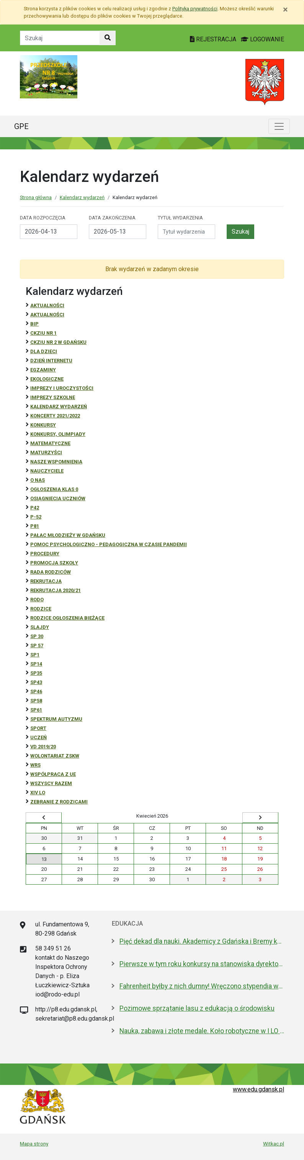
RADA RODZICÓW (50, 572)
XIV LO (37, 792)
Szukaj (240, 231)
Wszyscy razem (51, 783)
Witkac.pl (273, 1143)
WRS (35, 765)
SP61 (36, 710)
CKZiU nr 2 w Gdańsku (58, 342)
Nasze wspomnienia (56, 462)
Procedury (44, 553)
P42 (34, 507)
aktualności (47, 314)
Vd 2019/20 (43, 746)
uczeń (38, 737)
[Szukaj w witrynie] (108, 38)
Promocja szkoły (54, 563)
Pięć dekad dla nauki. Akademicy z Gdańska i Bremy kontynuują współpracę (201, 941)
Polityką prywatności (194, 8)
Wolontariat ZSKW (54, 756)
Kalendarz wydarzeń (82, 197)
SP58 (36, 701)
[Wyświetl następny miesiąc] (260, 817)
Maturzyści (46, 452)
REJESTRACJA (214, 39)
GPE (21, 126)
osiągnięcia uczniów (57, 498)
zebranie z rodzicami (59, 802)
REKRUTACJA (46, 581)
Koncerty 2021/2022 (55, 416)
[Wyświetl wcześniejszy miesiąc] (44, 817)
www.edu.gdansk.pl (258, 1089)
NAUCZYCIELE (47, 471)
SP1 (34, 655)
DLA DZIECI (43, 351)
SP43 (36, 682)
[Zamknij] (285, 9)
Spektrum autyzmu (56, 719)
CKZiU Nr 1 (43, 333)
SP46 (36, 691)
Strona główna (36, 197)
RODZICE (40, 609)
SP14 (36, 664)
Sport (38, 728)
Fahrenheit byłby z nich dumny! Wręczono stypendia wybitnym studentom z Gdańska (201, 986)
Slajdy (39, 627)
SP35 (36, 673)
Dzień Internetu (51, 360)
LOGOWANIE (262, 39)
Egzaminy (43, 370)
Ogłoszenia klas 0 (54, 489)
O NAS (37, 480)
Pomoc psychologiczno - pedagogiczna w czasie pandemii (108, 544)
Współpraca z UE (53, 774)
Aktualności (47, 305)
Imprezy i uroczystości (61, 388)
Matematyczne (50, 443)
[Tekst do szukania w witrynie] (60, 38)
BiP (34, 324)
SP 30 (36, 636)
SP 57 (36, 645)
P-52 (35, 517)
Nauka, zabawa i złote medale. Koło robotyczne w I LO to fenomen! (201, 1031)
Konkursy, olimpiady (57, 434)
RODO (37, 599)
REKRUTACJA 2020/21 (55, 590)
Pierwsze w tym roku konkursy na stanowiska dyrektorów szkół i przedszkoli (201, 964)
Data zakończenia (112, 218)
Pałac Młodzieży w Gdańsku (67, 535)
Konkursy (43, 425)
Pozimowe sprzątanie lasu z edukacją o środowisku (197, 1008)
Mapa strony (34, 1143)
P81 (34, 526)
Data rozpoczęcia (42, 218)
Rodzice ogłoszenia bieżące (67, 618)
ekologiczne (47, 379)
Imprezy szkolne (52, 397)
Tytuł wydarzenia (180, 218)
